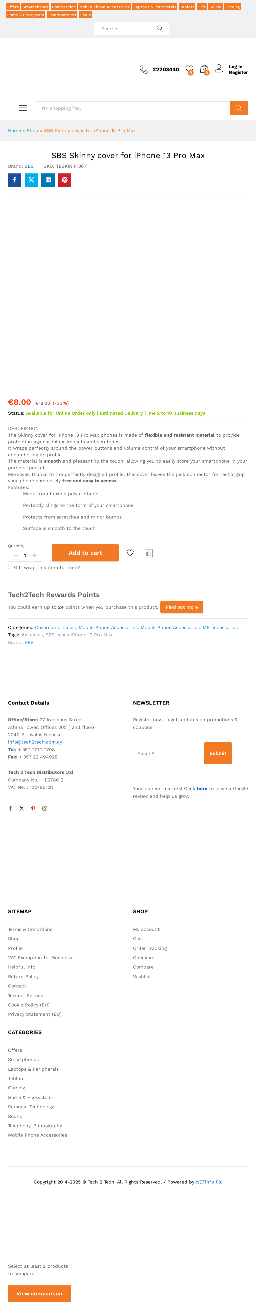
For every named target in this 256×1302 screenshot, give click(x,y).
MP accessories (220, 627)
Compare (149, 552)
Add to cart (85, 552)
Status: (16, 413)
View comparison (39, 1293)
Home (14, 130)
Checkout (144, 957)
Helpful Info (21, 967)
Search (239, 108)
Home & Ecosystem (25, 15)
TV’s (202, 7)
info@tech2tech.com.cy (35, 742)
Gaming (232, 7)
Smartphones (35, 7)
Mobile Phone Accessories (104, 7)
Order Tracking (150, 948)
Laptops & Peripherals (154, 7)
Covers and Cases (55, 627)
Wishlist (142, 976)
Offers (13, 7)
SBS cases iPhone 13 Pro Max (79, 634)
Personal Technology (31, 1106)
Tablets (187, 7)
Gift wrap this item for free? (44, 567)
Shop (32, 130)
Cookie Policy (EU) (29, 1004)
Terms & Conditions (30, 929)
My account (146, 929)
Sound (215, 7)
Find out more (182, 607)
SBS (29, 166)
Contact (17, 985)
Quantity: (17, 546)
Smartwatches (62, 15)
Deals (85, 15)
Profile (15, 948)
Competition (64, 7)
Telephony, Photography (35, 1125)
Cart (138, 938)
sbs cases (32, 634)
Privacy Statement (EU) (35, 1014)
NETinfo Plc (209, 1182)
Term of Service (25, 995)
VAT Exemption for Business (40, 957)
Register (238, 72)
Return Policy (23, 976)
